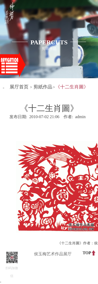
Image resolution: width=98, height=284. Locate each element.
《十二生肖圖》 (71, 86)
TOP (87, 252)
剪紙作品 (42, 86)
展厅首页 (19, 86)
